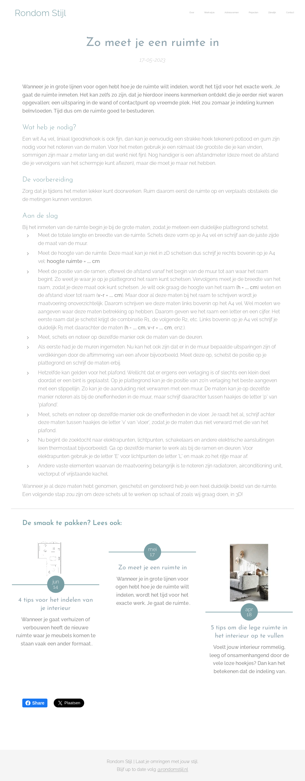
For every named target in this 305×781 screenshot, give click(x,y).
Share (35, 703)
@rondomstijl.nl (172, 769)
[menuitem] (245, 13)
